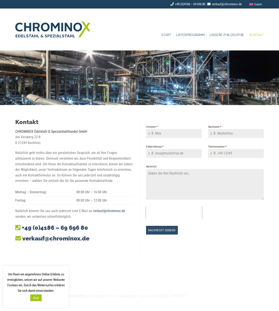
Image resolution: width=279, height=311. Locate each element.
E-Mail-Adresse (154, 146)
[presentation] (174, 212)
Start (166, 35)
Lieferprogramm (190, 35)
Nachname (214, 126)
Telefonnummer (217, 146)
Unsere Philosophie (226, 35)
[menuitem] (254, 4)
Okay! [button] (36, 297)
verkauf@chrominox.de (224, 4)
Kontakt (256, 35)
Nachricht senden (162, 230)
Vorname (151, 126)
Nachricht (151, 166)
